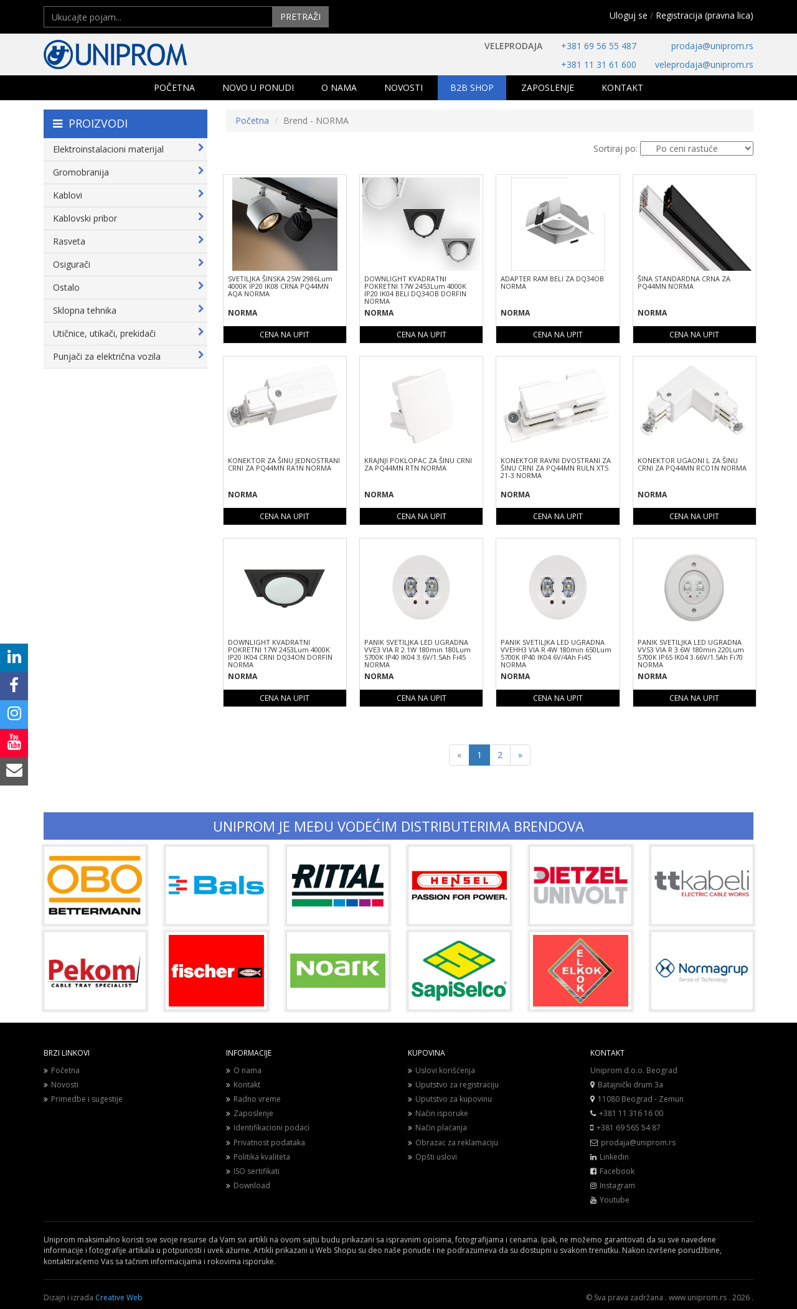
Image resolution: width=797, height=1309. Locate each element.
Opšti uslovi (432, 1157)
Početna (252, 120)
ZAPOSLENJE (547, 87)
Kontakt (243, 1084)
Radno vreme (253, 1099)
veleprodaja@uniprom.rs (704, 64)
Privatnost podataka (265, 1142)
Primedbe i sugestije (83, 1099)
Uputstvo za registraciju (453, 1084)
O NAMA (339, 87)
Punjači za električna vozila (128, 356)
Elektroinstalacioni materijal (128, 149)
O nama (244, 1070)
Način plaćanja (437, 1127)
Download (248, 1185)
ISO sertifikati (253, 1171)
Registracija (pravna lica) (704, 15)
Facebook (617, 1171)
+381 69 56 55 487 (598, 46)
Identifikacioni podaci (267, 1127)
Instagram (617, 1185)
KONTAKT (622, 87)
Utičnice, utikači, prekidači (128, 333)
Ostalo (128, 287)
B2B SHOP (472, 87)
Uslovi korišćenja (441, 1070)
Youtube (615, 1199)
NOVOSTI (403, 87)
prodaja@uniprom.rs (712, 46)
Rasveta (128, 241)
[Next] (520, 755)
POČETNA (174, 87)
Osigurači (128, 264)
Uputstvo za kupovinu (450, 1099)
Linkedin (614, 1157)
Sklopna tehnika (128, 310)
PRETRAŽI (300, 16)
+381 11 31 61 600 (598, 64)
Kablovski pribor (128, 218)
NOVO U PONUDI (258, 87)
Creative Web (119, 1297)
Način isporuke (438, 1113)
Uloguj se (629, 15)
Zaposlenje (249, 1113)
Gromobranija (128, 172)
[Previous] (459, 755)
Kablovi (128, 195)
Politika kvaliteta (258, 1157)
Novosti (61, 1084)
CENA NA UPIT (284, 334)
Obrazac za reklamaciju (453, 1142)
